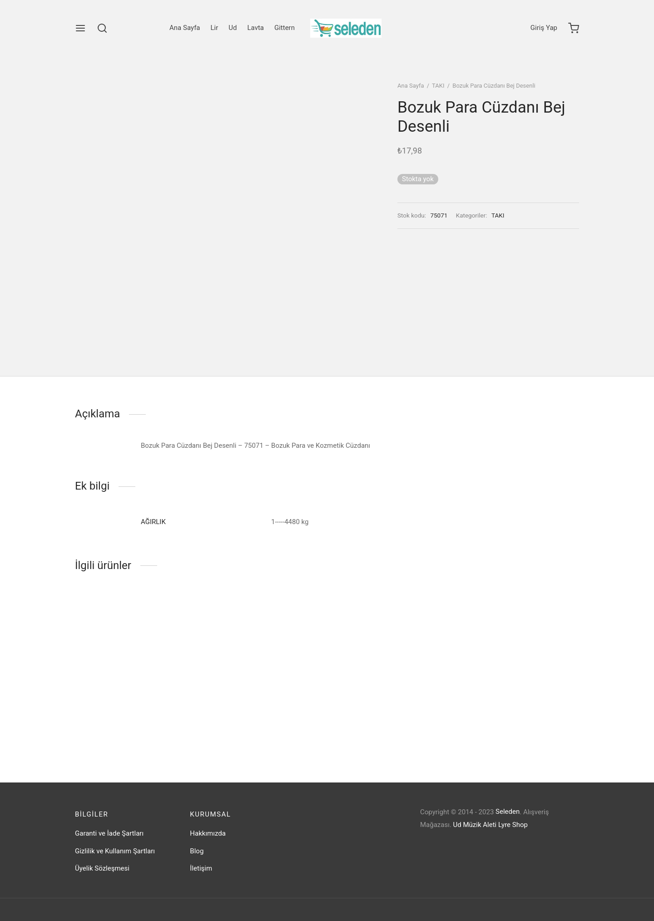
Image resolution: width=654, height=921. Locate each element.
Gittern (284, 28)
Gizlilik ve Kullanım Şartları (115, 851)
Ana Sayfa (184, 28)
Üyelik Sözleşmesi (102, 868)
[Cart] (573, 28)
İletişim (201, 868)
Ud (232, 28)
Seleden (507, 811)
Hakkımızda (208, 833)
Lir (214, 28)
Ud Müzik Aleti (475, 825)
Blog (196, 851)
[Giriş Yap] (543, 28)
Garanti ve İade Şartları (109, 833)
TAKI (438, 85)
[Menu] (80, 28)
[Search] (102, 28)
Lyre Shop (513, 825)
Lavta (256, 28)
